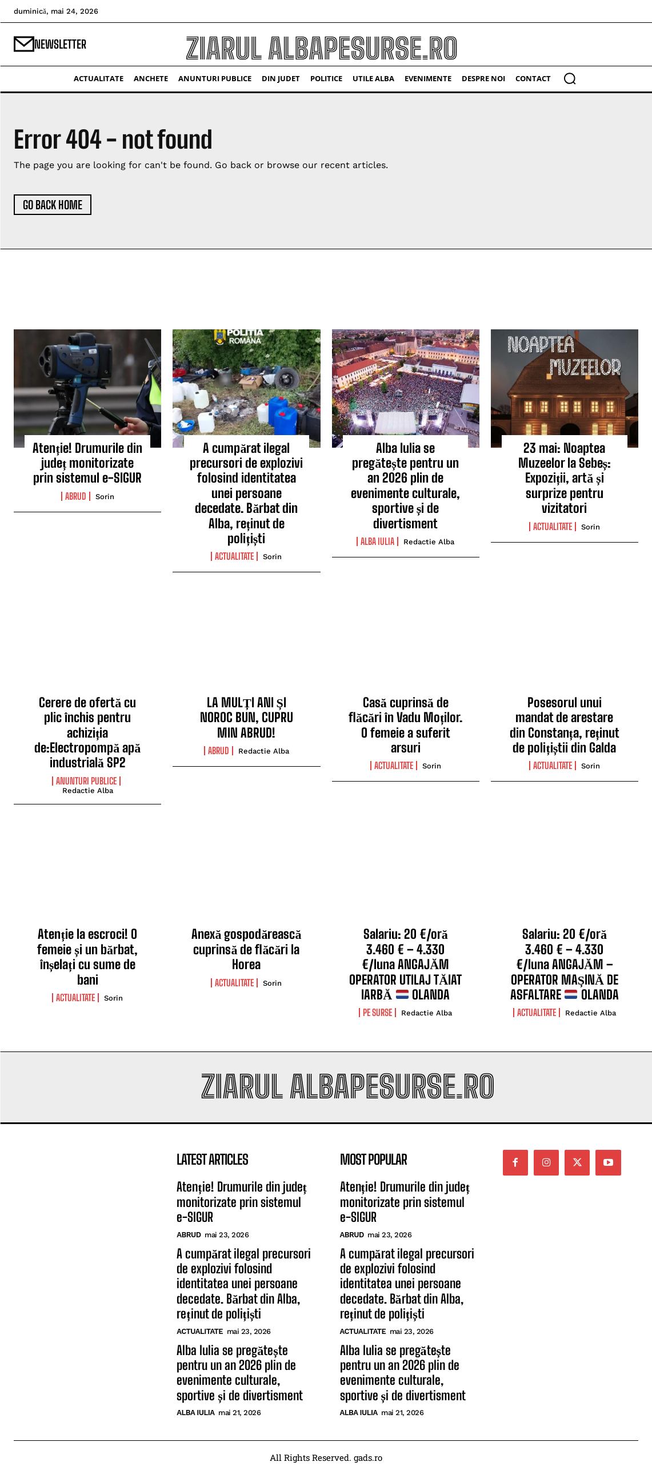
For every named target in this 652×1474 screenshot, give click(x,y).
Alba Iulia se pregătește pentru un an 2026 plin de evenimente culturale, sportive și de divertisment (405, 485)
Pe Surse (377, 1012)
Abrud (75, 496)
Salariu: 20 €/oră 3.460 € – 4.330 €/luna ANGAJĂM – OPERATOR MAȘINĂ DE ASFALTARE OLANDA (564, 964)
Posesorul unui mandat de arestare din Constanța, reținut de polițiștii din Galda (565, 725)
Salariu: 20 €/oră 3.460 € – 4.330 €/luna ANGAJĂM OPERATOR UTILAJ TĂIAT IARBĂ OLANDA (405, 964)
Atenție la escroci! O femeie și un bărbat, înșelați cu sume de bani (87, 956)
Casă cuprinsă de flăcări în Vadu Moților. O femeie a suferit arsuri (405, 725)
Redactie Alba (428, 541)
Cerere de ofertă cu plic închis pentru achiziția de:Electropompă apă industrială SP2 (87, 733)
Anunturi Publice (86, 781)
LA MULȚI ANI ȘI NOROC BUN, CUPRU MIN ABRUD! (246, 717)
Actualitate (234, 556)
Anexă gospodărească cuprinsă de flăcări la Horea (246, 949)
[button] (569, 78)
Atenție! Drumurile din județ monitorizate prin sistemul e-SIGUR (87, 463)
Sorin (104, 496)
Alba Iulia (377, 541)
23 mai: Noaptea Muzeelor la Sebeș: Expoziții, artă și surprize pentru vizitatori (564, 478)
